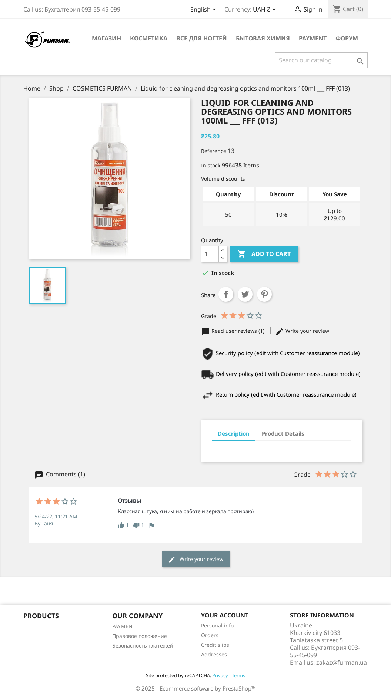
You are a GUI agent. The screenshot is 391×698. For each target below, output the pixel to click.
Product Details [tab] (283, 433)
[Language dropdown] (204, 10)
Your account (224, 615)
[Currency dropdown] (265, 10)
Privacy (220, 675)
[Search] (321, 60)
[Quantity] (210, 254)
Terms (238, 675)
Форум (346, 38)
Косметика (148, 38)
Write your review (302, 330)
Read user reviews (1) (233, 330)
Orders (209, 635)
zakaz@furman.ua (341, 662)
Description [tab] (234, 433)
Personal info (217, 625)
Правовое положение (139, 635)
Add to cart (264, 254)
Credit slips (215, 644)
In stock (210, 165)
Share (225, 294)
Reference (213, 150)
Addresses (214, 654)
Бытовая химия (263, 38)
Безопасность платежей (142, 645)
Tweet (245, 294)
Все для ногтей (201, 38)
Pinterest (264, 294)
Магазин (106, 38)
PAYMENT (313, 38)
